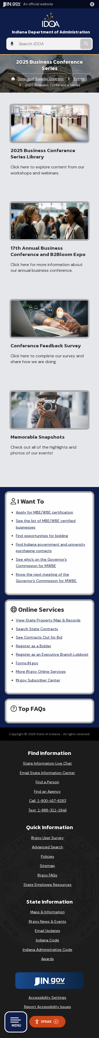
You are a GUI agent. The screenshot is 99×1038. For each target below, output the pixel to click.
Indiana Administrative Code (47, 949)
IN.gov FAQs (47, 875)
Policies (47, 856)
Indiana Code (47, 940)
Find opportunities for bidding (42, 535)
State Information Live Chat (47, 763)
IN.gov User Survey (47, 837)
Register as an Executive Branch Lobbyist (52, 654)
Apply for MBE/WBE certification (44, 512)
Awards (47, 958)
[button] (93, 4)
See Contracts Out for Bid (39, 637)
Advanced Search (47, 847)
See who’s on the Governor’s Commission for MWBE (41, 562)
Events (79, 79)
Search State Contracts (37, 628)
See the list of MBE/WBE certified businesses (46, 523)
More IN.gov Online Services (41, 671)
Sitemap (47, 865)
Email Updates (47, 930)
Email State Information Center (47, 772)
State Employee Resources (47, 884)
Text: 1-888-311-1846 (47, 810)
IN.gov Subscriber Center (38, 680)
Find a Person (47, 782)
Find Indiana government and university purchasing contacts (50, 547)
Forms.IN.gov (27, 663)
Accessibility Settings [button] (47, 997)
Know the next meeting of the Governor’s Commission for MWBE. (46, 577)
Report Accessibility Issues (47, 1006)
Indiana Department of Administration (51, 31)
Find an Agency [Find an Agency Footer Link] (47, 791)
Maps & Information (47, 912)
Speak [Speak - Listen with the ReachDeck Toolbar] (46, 1021)
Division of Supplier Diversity (41, 79)
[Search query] (48, 44)
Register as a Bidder (33, 646)
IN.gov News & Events (47, 921)
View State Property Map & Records (48, 620)
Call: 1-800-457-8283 (47, 800)
